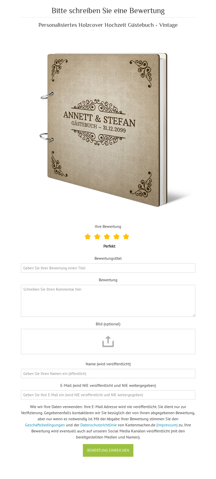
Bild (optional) (108, 323)
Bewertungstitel (108, 258)
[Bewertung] (108, 301)
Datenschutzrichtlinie (98, 424)
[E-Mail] (108, 395)
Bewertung (108, 279)
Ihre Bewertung (108, 226)
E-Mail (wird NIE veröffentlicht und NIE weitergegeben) (108, 385)
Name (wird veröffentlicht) (108, 363)
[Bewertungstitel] (108, 268)
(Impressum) (167, 424)
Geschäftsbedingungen (45, 424)
